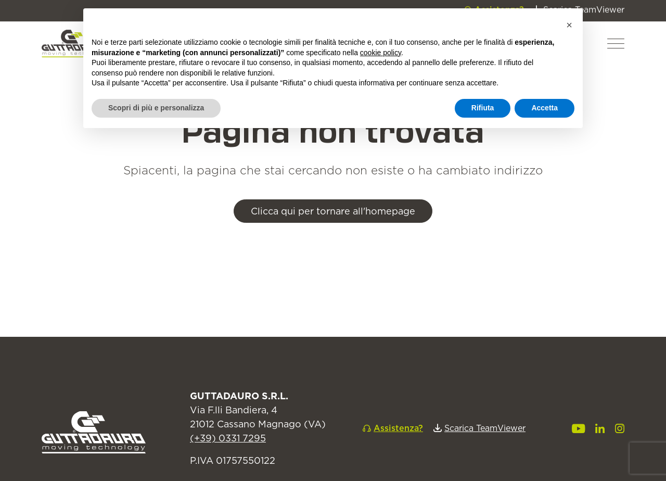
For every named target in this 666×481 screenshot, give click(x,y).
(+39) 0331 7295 (228, 438)
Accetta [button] (544, 108)
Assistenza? (398, 428)
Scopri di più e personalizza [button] (156, 108)
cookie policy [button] (380, 52)
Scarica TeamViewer (485, 428)
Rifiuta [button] (482, 108)
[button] (615, 29)
